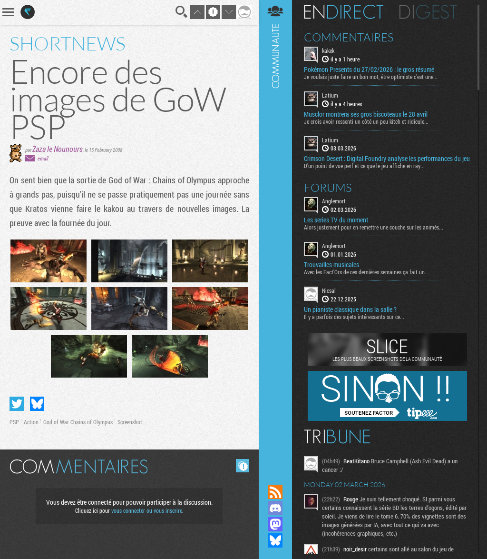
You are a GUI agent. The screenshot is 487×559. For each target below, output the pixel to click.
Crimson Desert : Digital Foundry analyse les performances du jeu (387, 158)
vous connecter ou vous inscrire (146, 510)
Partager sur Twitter (17, 404)
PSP (14, 421)
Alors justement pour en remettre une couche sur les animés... (373, 227)
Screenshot (129, 421)
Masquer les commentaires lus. (242, 465)
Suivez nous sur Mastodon (275, 524)
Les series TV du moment (336, 220)
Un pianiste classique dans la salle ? (350, 309)
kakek (328, 50)
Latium (330, 95)
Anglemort (334, 201)
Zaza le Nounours (57, 149)
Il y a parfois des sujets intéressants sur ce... (354, 316)
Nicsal (329, 290)
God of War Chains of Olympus (78, 421)
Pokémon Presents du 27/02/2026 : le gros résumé (369, 69)
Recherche (182, 12)
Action (31, 421)
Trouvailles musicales (331, 265)
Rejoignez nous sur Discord (275, 508)
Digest (428, 12)
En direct (343, 12)
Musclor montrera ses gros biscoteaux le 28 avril (366, 114)
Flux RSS (275, 492)
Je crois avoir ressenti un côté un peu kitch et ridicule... (366, 121)
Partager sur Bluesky (37, 404)
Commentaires (349, 37)
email (43, 158)
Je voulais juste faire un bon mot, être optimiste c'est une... (371, 76)
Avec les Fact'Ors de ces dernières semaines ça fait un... (366, 272)
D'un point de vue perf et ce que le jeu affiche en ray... (364, 166)
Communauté (275, 233)
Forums (328, 187)
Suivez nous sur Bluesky (275, 540)
